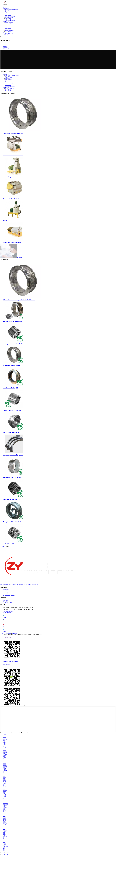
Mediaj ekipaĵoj (6, 21)
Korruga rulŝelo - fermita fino (12, 410)
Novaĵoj (4, 32)
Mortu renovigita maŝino (10, 20)
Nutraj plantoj (8, 28)
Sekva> (3, 546)
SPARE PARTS (8, 19)
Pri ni (4, 25)
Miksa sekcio (7, 12)
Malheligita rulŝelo (8, 544)
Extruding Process (8, 13)
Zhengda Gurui (35, 584)
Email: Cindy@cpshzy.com (8, 611)
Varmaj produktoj (3, 633)
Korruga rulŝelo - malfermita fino (13, 344)
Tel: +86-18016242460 (7, 612)
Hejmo (4, 7)
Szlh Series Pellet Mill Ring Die (12, 477)
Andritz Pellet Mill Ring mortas (12, 321)
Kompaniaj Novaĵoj (9, 33)
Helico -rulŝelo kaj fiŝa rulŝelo (12, 499)
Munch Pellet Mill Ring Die (11, 432)
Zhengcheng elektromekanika (17, 584)
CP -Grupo (2, 584)
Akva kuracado (8, 23)
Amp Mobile (14, 633)
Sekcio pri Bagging (9, 17)
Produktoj (5, 46)
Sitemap (9, 633)
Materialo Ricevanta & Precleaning (12, 9)
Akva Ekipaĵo (8, 24)
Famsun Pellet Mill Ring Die (11, 365)
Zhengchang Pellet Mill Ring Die (13, 522)
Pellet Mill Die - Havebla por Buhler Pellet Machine (19, 300)
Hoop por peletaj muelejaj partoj (13, 455)
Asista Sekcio (8, 18)
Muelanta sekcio (8, 11)
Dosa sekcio (7, 10)
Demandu (6, 854)
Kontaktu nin (5, 34)
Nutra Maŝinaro (6, 8)
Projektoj (4, 26)
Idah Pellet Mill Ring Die (10, 388)
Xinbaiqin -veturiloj (27, 584)
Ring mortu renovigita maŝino (8, 595)
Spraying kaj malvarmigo (10, 16)
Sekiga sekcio (8, 15)
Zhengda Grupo (8, 584)
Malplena (2, 854)
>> (5, 546)
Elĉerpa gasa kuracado (9, 22)
